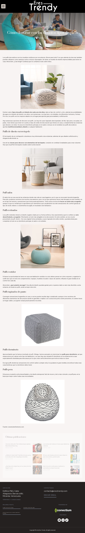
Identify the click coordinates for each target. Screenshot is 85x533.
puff (51, 26)
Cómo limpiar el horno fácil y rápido (28, 507)
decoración (37, 26)
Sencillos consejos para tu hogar (8, 507)
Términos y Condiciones (12, 499)
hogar (45, 26)
